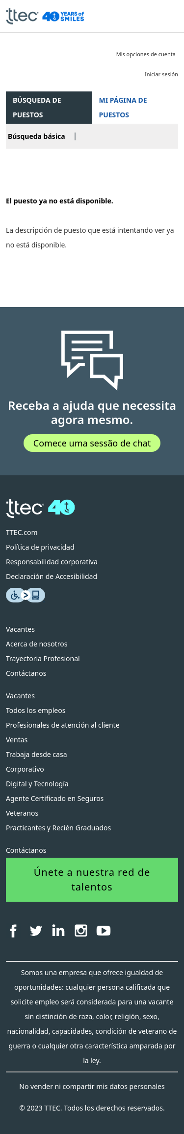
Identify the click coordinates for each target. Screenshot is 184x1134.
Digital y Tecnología (37, 783)
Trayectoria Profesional (43, 658)
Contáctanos (26, 673)
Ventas (16, 739)
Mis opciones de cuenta (146, 54)
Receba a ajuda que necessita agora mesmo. (92, 413)
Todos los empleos (35, 710)
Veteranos (22, 813)
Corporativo (25, 769)
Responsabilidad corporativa (52, 561)
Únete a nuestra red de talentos (92, 879)
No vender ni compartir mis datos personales (91, 1086)
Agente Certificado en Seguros (55, 798)
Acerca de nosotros (36, 643)
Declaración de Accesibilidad (51, 576)
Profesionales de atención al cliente (63, 725)
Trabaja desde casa (36, 754)
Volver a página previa (42, 171)
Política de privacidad (40, 547)
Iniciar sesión (161, 74)
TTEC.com (22, 532)
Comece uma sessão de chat (92, 443)
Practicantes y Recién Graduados (58, 827)
